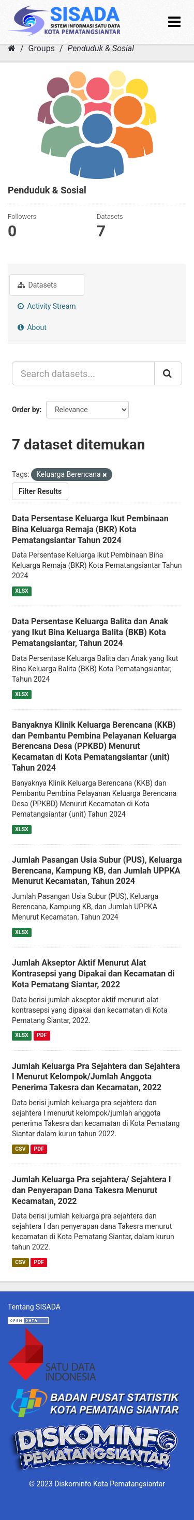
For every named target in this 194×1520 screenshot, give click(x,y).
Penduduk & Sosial (100, 48)
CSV (20, 1149)
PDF (42, 1035)
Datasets (37, 285)
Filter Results (40, 491)
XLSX (21, 591)
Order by (26, 409)
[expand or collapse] (174, 22)
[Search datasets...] (83, 373)
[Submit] (168, 373)
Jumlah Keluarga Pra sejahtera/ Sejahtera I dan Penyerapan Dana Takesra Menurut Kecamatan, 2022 (91, 1190)
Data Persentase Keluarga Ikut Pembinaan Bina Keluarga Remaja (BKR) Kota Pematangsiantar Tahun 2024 (90, 529)
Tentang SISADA (34, 1307)
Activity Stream (47, 306)
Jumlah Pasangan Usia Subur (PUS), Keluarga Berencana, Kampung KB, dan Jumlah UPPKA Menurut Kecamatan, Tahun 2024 (97, 870)
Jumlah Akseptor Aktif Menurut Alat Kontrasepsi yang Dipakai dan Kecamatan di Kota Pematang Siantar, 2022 (93, 973)
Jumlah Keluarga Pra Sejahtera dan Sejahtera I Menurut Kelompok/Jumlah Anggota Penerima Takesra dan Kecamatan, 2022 (96, 1077)
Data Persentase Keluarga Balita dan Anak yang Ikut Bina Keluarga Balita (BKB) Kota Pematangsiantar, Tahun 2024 (90, 632)
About (32, 327)
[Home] (12, 48)
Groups (41, 48)
